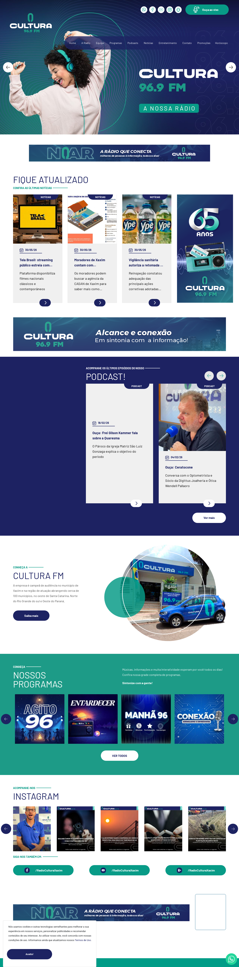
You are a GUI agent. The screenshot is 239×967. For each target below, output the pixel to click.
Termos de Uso (83, 940)
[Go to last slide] (8, 67)
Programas (116, 42)
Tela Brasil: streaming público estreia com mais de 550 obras (36, 263)
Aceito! (39, 954)
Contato (187, 42)
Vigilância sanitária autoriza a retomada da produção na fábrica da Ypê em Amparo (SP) (146, 263)
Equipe (100, 42)
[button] (207, 9)
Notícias (148, 42)
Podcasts (133, 42)
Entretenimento (168, 42)
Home (72, 42)
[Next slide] (231, 67)
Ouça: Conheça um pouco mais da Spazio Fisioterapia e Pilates (117, 430)
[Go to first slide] (233, 679)
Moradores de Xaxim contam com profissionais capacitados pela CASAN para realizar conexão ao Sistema (89, 263)
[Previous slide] (6, 679)
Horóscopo (221, 42)
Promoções (203, 42)
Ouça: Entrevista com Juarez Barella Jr (187, 430)
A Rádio (85, 42)
